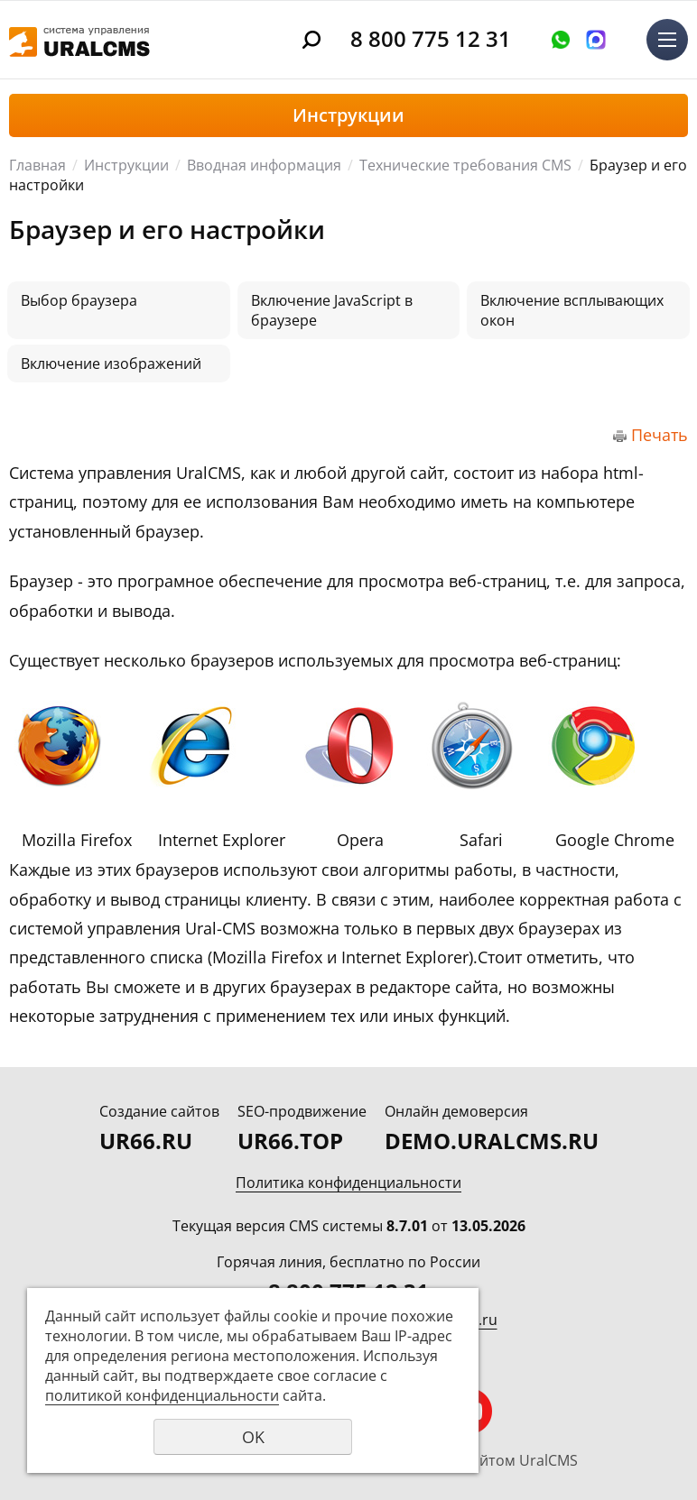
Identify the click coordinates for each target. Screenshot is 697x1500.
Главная (37, 165)
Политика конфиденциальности (348, 1182)
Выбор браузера (79, 300)
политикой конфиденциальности (162, 1395)
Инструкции (126, 165)
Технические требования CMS (465, 165)
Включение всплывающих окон (572, 310)
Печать (659, 435)
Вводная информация (264, 165)
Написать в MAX (596, 40)
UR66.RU (145, 1140)
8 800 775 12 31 (430, 38)
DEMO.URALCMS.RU (492, 1140)
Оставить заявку (561, 40)
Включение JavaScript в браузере (332, 310)
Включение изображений (111, 363)
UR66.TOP (290, 1140)
